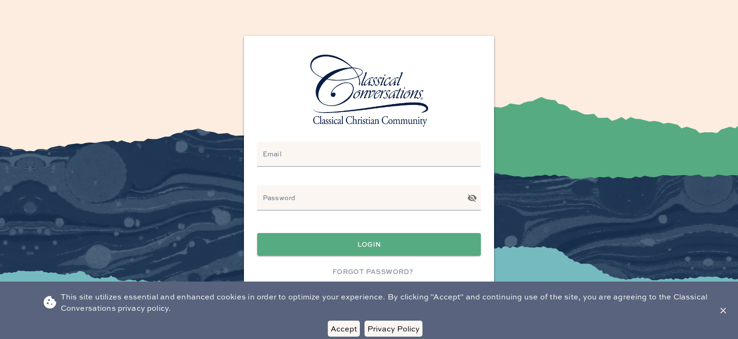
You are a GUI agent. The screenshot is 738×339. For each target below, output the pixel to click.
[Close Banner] (723, 310)
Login (369, 244)
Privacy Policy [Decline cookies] (393, 328)
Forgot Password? (372, 272)
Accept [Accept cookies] (344, 328)
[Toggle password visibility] (472, 198)
